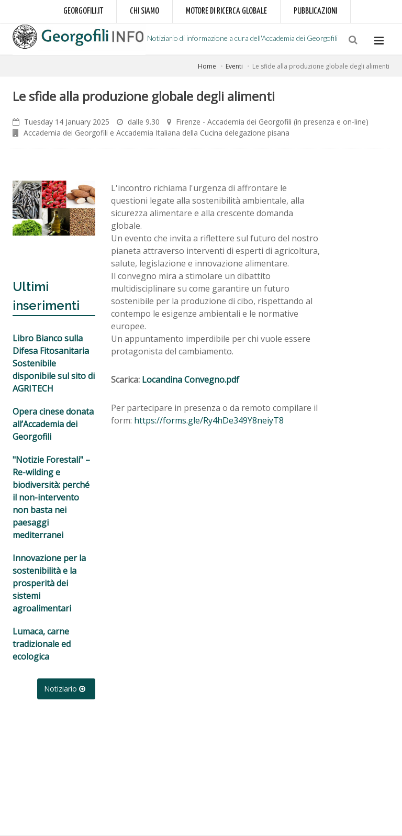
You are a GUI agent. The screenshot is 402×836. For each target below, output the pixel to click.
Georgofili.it (83, 11)
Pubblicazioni (315, 11)
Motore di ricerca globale (226, 11)
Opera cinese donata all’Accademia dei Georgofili (53, 424)
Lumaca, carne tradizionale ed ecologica (42, 644)
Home (207, 66)
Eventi (234, 66)
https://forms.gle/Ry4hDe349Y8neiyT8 (209, 420)
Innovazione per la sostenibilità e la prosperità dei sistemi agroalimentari (49, 583)
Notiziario (66, 689)
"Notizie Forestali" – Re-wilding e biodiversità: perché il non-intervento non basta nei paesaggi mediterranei (51, 497)
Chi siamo (144, 11)
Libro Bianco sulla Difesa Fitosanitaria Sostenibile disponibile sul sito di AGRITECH (54, 363)
